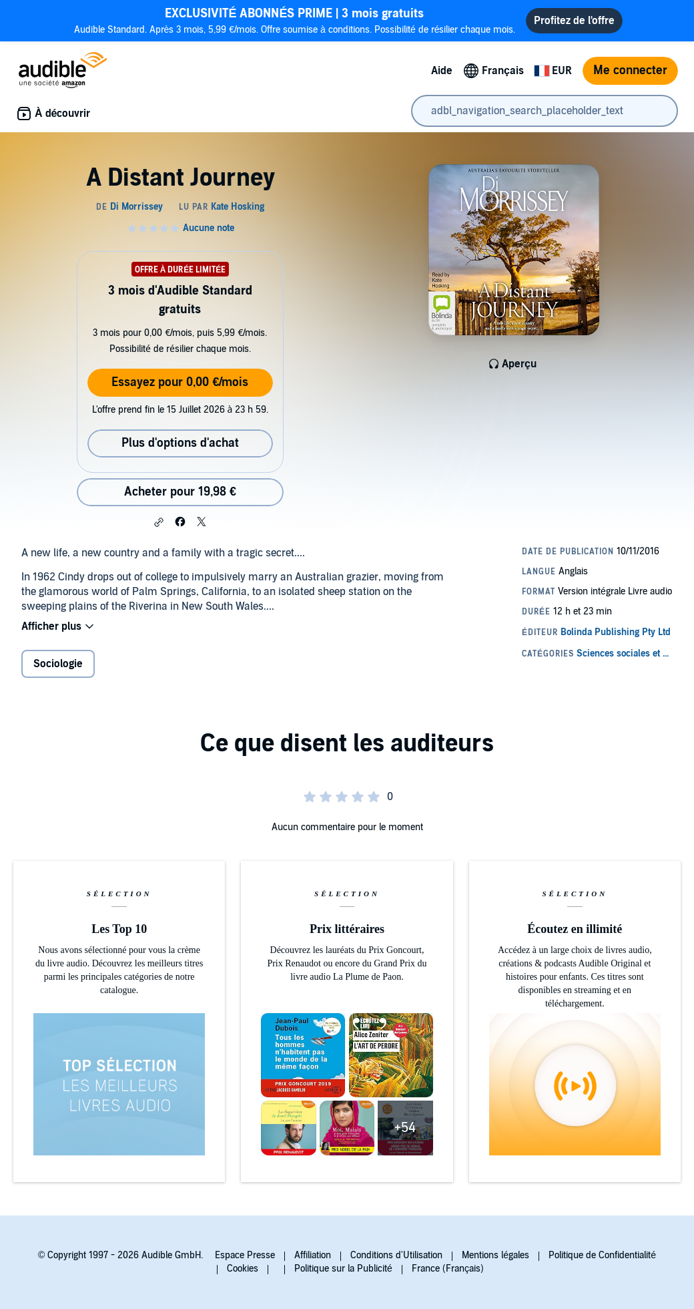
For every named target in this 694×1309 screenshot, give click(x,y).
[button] (158, 522)
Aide (441, 70)
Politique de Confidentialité (602, 1255)
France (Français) (448, 1268)
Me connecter (630, 70)
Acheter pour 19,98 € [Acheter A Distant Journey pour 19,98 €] (180, 492)
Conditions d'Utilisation (396, 1255)
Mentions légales (495, 1255)
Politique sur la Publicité (343, 1268)
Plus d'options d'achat (180, 443)
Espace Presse (245, 1255)
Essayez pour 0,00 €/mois (179, 382)
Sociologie (58, 664)
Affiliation (312, 1255)
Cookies (242, 1268)
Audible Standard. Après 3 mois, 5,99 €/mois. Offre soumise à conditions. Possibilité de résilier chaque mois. (295, 20)
